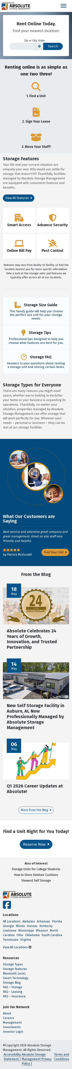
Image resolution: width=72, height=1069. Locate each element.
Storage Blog (12, 982)
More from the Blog (36, 810)
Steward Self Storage (36, 880)
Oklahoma (32, 935)
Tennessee (10, 939)
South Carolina (51, 935)
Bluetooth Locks (14, 973)
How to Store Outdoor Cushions (36, 875)
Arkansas (43, 921)
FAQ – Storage (12, 987)
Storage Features (15, 969)
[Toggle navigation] (63, 6)
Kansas (32, 926)
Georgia (8, 926)
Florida (57, 921)
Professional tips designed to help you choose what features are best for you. (36, 340)
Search (53, 46)
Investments (12, 1027)
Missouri (42, 930)
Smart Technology (15, 978)
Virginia (25, 939)
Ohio (20, 935)
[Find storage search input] (22, 46)
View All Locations (17, 947)
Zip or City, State (34, 40)
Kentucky (46, 926)
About (7, 1013)
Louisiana (9, 930)
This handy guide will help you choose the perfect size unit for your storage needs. (36, 314)
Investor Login (13, 1031)
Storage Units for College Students (36, 869)
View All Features (18, 198)
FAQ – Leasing (12, 992)
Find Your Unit (55, 552)
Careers (8, 1018)
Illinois (20, 926)
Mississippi (26, 930)
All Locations (12, 921)
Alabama (28, 921)
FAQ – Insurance (14, 996)
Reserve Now (36, 844)
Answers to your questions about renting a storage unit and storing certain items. (36, 365)
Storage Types (13, 964)
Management (12, 1022)
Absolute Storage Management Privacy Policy (37, 1059)
